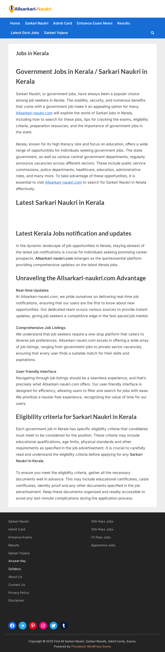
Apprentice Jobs (103, 545)
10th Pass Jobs (102, 521)
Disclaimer (16, 600)
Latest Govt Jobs (25, 32)
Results (123, 23)
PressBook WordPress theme (91, 646)
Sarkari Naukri (36, 23)
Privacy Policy (18, 592)
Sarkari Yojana (56, 32)
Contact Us (16, 584)
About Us (15, 577)
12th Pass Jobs (102, 529)
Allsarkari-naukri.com (34, 113)
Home (15, 23)
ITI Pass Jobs (101, 537)
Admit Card (62, 23)
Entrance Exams (20, 537)
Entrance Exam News (95, 23)
